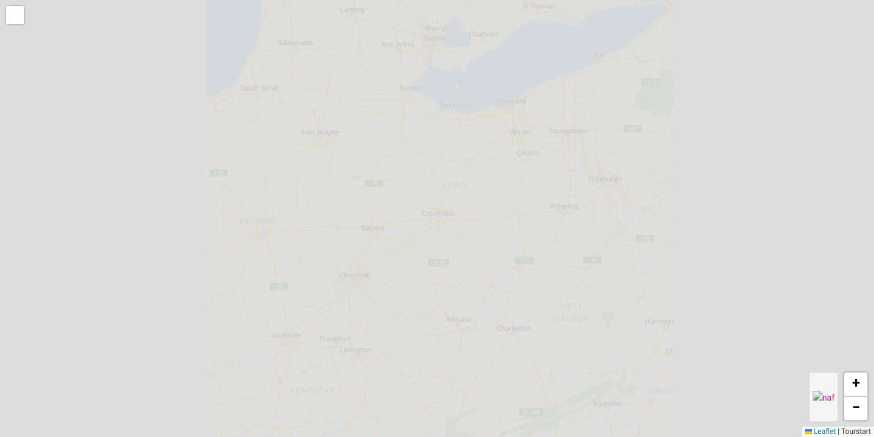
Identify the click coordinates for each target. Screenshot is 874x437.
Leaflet (820, 431)
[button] (16, 16)
